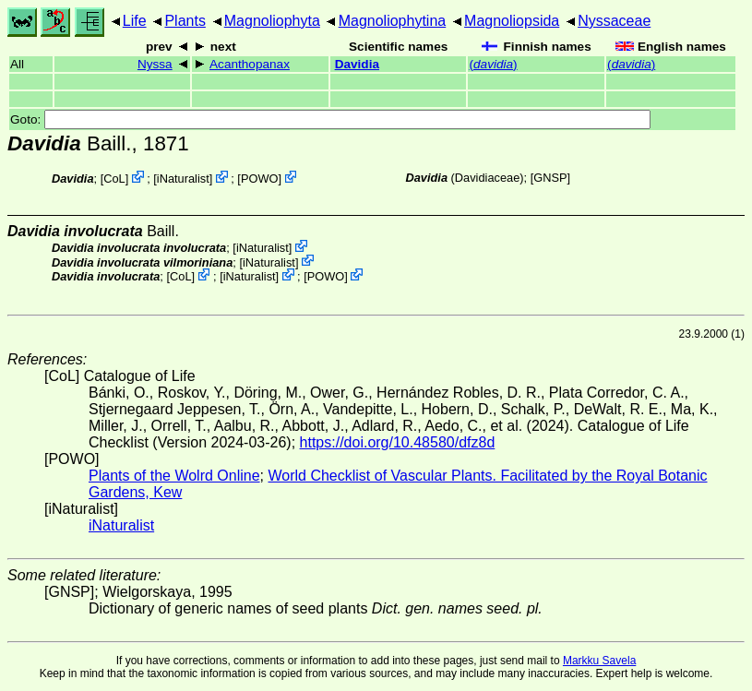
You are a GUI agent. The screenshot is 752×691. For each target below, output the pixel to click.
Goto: (330, 119)
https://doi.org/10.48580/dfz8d (397, 442)
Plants (184, 21)
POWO (260, 178)
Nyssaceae (614, 21)
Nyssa (155, 64)
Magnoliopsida (511, 21)
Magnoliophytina (393, 21)
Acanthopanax (249, 64)
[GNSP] (550, 178)
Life (135, 21)
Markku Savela (599, 660)
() (493, 64)
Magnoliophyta (272, 21)
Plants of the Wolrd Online (174, 475)
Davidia (357, 64)
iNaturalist (183, 178)
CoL (114, 178)
